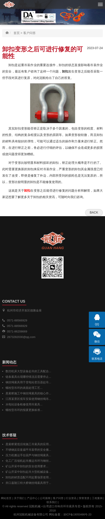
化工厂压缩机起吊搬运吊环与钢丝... (28, 460)
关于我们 (19, 498)
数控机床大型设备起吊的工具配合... (28, 371)
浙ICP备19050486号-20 (77, 514)
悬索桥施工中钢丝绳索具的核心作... (28, 393)
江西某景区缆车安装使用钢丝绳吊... (28, 399)
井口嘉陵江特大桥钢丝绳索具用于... (28, 483)
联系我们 (52, 502)
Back (94, 212)
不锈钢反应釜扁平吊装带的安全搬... (28, 449)
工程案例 (97, 498)
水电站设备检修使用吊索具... (24, 404)
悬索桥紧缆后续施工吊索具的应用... (28, 444)
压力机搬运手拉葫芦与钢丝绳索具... (28, 455)
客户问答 (29, 33)
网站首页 (6, 498)
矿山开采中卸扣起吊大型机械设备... (28, 471)
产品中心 (32, 498)
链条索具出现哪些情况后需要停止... (28, 376)
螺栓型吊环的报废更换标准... (24, 410)
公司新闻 (45, 498)
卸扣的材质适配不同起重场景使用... (28, 477)
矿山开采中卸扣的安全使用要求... (27, 466)
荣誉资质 (84, 498)
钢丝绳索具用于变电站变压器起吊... (28, 382)
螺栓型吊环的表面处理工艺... (24, 387)
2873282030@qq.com (21, 337)
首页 (17, 33)
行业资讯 (71, 498)
